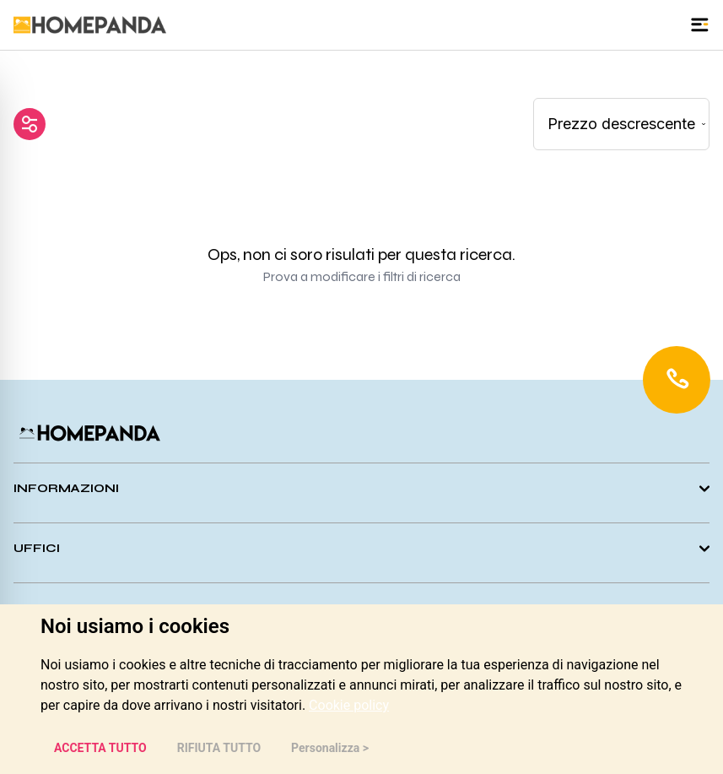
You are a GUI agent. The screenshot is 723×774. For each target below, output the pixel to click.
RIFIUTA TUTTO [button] (219, 748)
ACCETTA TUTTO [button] (100, 748)
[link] (349, 705)
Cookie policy (349, 705)
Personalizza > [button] (330, 748)
